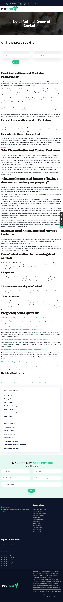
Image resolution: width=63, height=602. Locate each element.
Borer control (8, 409)
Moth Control (8, 420)
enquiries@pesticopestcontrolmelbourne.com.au (35, 4)
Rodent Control (9, 427)
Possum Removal (9, 423)
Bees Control (8, 402)
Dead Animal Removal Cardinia (41, 378)
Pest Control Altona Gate (8, 554)
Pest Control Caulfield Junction (10, 558)
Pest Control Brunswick (7, 544)
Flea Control (8, 416)
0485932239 (11, 4)
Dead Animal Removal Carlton (9, 383)
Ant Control (8, 395)
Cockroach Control (10, 413)
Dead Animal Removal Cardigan (10, 378)
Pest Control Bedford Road (8, 552)
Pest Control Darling (7, 562)
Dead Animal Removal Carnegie (41, 383)
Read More (4, 147)
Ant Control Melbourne (39, 510)
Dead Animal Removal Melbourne (15, 445)
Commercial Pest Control (12, 448)
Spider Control (9, 430)
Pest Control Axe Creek (8, 548)
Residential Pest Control (12, 441)
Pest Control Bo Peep (7, 550)
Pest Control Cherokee (7, 560)
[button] (47, 477)
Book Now (15, 62)
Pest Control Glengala (7, 566)
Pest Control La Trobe (7, 546)
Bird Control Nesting (10, 406)
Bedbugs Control (9, 399)
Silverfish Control (9, 434)
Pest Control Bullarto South (9, 556)
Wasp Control (8, 437)
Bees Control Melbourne (40, 514)
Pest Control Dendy (6, 564)
